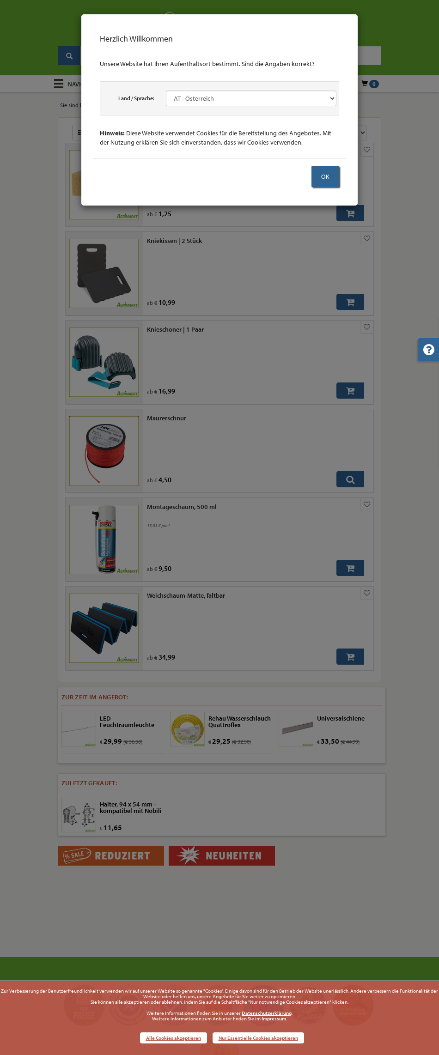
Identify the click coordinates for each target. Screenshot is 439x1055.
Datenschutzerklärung (267, 1013)
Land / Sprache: (136, 98)
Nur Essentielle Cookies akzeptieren (258, 1038)
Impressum (274, 1018)
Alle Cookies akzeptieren (173, 1038)
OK (325, 176)
